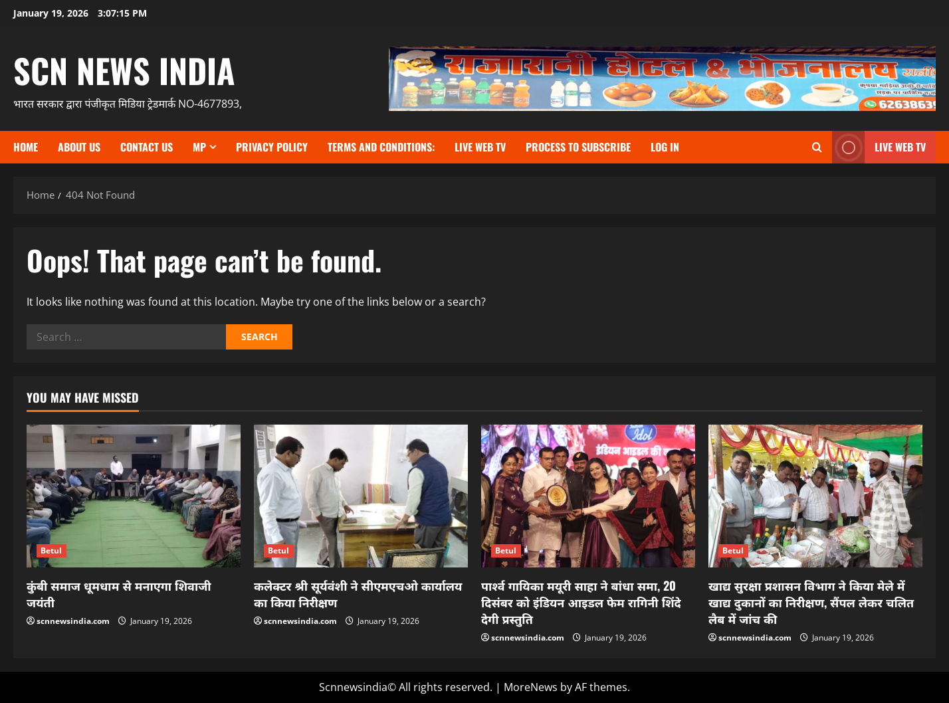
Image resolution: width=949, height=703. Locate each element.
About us (79, 147)
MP (199, 147)
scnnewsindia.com (73, 621)
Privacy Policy (272, 147)
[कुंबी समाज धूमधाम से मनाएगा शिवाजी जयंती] (134, 496)
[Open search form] (817, 147)
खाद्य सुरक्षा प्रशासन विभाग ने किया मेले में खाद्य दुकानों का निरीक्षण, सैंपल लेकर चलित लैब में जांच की (811, 602)
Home (25, 147)
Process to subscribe (578, 147)
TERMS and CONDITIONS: (381, 147)
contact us (146, 147)
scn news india (124, 69)
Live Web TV (480, 147)
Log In (665, 147)
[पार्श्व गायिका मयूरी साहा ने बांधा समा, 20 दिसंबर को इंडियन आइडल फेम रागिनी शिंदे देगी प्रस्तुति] (588, 496)
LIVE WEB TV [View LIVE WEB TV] (879, 147)
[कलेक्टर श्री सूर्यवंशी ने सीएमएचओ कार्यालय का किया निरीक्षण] (361, 496)
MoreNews (531, 687)
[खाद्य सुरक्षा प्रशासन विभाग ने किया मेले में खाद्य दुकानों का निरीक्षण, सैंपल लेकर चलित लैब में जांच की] (815, 496)
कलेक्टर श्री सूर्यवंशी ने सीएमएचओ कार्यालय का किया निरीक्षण (358, 594)
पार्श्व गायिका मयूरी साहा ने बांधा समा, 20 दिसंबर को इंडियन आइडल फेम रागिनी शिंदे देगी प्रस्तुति (581, 602)
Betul (51, 550)
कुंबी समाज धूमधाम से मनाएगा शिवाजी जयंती (119, 594)
